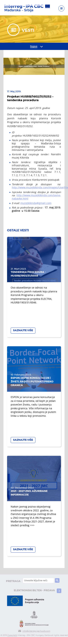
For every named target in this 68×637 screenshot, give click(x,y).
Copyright (12, 635)
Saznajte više (23, 330)
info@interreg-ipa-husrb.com (34, 631)
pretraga (13, 581)
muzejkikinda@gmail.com (35, 203)
